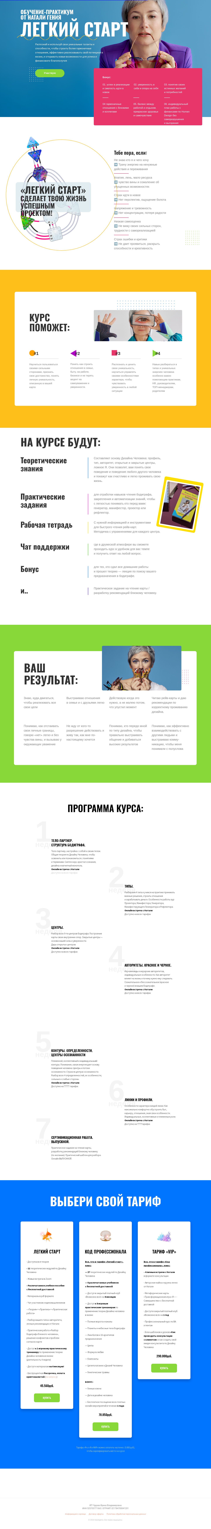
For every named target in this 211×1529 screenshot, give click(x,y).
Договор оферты (96, 1514)
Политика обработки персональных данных (126, 1514)
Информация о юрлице (75, 1514)
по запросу (51, 1376)
